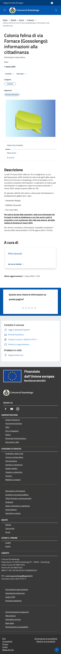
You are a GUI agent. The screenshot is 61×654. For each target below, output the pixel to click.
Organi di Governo (12, 419)
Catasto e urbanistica (13, 472)
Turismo (8, 475)
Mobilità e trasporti (13, 479)
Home (5, 20)
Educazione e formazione (15, 491)
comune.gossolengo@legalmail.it (19, 576)
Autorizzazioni (11, 509)
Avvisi (21, 20)
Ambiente (9, 502)
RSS (4, 638)
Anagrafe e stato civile (14, 453)
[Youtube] (11, 409)
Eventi (8, 546)
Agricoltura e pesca (13, 513)
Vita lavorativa (11, 461)
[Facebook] (5, 409)
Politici (8, 434)
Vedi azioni (21, 73)
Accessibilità (7, 641)
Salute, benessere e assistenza (17, 505)
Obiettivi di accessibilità (45, 641)
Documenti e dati (12, 442)
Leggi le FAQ (10, 597)
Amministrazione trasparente (17, 612)
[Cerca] (56, 10)
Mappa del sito (8, 649)
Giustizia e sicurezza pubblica (17, 494)
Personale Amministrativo (15, 438)
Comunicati (9, 528)
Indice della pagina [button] (15, 145)
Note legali (9, 623)
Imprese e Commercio (13, 464)
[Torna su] (56, 649)
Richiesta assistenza (13, 600)
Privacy (5, 644)
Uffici (7, 427)
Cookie (5, 647)
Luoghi (8, 542)
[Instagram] (17, 409)
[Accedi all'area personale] (52, 3)
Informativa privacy (13, 619)
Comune (30, 20)
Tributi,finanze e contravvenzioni (18, 498)
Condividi (10, 73)
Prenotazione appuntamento (16, 589)
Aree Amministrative (13, 423)
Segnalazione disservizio (15, 593)
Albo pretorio (10, 615)
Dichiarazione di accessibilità (16, 626)
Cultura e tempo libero (14, 457)
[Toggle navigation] (4, 10)
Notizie (8, 524)
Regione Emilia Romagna (13, 2)
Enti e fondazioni (12, 431)
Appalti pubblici (11, 468)
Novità (13, 20)
